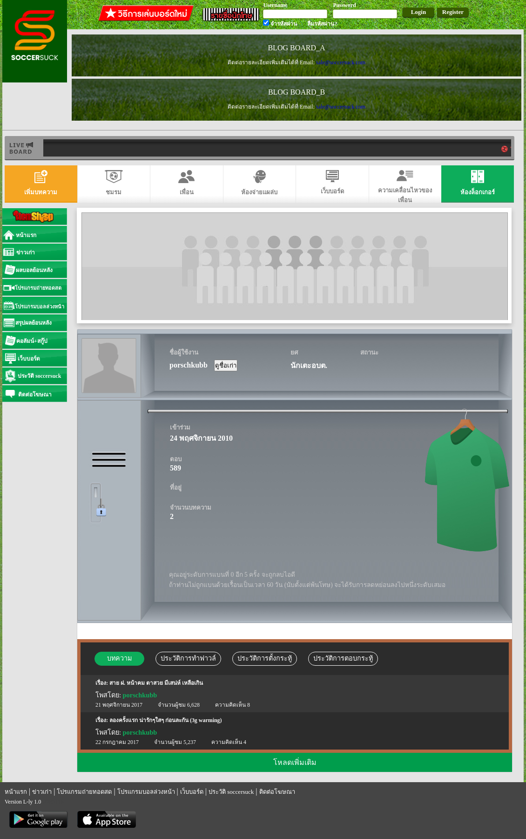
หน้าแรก (16, 791)
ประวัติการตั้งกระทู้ (264, 658)
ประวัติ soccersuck (231, 791)
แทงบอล (53, 801)
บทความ (119, 658)
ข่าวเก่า (42, 791)
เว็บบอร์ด (191, 791)
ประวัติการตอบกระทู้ (343, 658)
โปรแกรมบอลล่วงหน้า (146, 791)
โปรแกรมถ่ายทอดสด (84, 791)
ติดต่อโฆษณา (277, 791)
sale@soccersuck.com (340, 62)
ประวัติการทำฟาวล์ (188, 658)
